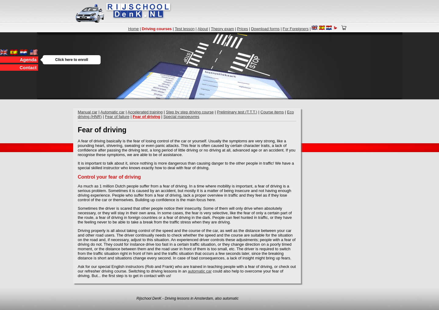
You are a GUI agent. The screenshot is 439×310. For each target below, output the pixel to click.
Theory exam (222, 29)
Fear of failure (117, 116)
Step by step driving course (190, 112)
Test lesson (185, 29)
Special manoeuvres (181, 116)
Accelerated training (145, 112)
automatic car (200, 271)
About (203, 29)
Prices (242, 29)
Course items (272, 112)
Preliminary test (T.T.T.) (237, 112)
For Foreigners (296, 29)
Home (133, 29)
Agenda (29, 59)
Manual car (87, 112)
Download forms (265, 29)
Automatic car (112, 112)
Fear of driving (146, 116)
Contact (28, 67)
